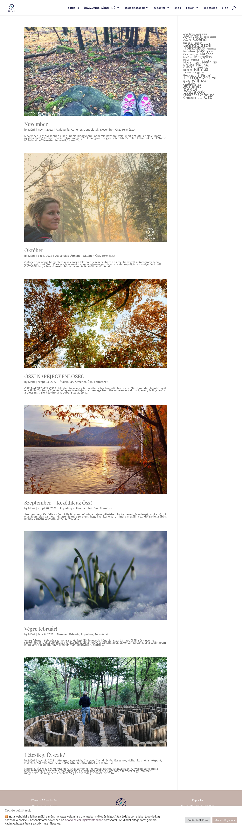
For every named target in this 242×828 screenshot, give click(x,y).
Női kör (41, 762)
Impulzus (87, 634)
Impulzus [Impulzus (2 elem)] (189, 51)
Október (33, 250)
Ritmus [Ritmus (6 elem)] (201, 69)
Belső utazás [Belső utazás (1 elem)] (210, 37)
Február (74, 634)
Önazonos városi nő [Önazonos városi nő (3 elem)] (198, 95)
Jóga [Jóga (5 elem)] (201, 51)
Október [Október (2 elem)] (188, 67)
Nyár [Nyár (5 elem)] (206, 62)
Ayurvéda (76, 760)
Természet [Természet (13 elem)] (197, 77)
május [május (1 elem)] (186, 60)
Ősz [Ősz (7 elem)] (208, 97)
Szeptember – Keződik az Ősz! (58, 502)
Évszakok (120, 760)
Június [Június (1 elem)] (210, 52)
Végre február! (40, 628)
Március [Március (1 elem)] (195, 60)
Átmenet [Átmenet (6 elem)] (192, 86)
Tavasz (103, 762)
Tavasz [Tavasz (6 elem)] (204, 75)
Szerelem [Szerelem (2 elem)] (189, 75)
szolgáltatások (135, 8)
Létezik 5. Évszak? (44, 754)
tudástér (160, 8)
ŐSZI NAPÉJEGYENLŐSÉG (54, 376)
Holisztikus (135, 760)
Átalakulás (62, 129)
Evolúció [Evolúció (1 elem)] (187, 43)
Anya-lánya (67, 508)
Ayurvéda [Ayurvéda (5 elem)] (192, 36)
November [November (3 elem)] (191, 62)
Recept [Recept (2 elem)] (187, 70)
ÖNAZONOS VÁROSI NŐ (100, 8)
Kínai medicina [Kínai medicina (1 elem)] (190, 54)
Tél (111, 762)
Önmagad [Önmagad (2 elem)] (189, 98)
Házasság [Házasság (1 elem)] (211, 49)
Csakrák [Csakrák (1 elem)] (187, 40)
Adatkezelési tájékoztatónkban (84, 820)
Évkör (109, 760)
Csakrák (89, 760)
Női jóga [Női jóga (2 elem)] (188, 65)
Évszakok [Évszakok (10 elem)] (194, 92)
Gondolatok (91, 129)
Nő (90, 508)
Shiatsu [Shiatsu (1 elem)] (187, 72)
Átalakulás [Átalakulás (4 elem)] (192, 83)
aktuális (73, 8)
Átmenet (76, 129)
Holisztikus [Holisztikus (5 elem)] (194, 48)
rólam (190, 8)
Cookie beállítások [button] (197, 820)
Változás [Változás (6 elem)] (200, 80)
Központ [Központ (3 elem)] (206, 54)
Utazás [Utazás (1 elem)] (186, 81)
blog (225, 8)
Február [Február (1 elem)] (198, 43)
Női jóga (29, 762)
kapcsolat (210, 8)
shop (178, 8)
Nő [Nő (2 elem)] (215, 62)
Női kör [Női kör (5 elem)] (203, 64)
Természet (128, 129)
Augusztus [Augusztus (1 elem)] (201, 34)
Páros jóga (68, 762)
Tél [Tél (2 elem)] (214, 78)
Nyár (51, 762)
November (36, 124)
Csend (100, 760)
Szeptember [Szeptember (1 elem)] (198, 72)
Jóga (146, 760)
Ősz (117, 129)
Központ (155, 760)
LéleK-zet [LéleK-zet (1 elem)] (187, 57)
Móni (31, 129)
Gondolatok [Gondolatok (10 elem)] (197, 45)
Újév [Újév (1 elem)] (200, 98)
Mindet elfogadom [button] (225, 820)
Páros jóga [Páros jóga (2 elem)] (202, 67)
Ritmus (81, 762)
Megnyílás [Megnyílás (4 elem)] (203, 57)
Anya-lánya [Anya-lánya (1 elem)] (189, 34)
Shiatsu (92, 762)
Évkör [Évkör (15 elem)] (190, 89)
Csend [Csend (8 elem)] (200, 39)
